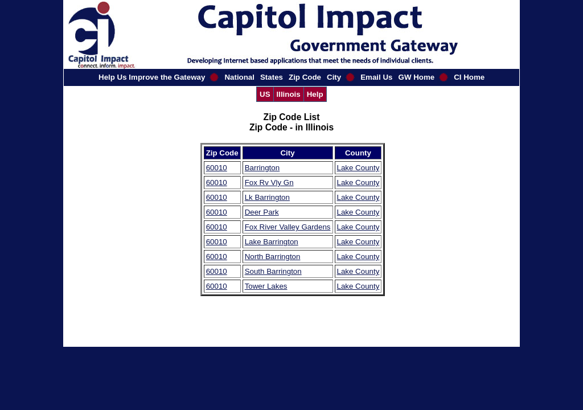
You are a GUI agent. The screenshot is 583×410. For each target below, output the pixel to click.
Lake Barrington (271, 241)
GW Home (417, 77)
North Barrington (273, 256)
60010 (216, 167)
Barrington (262, 167)
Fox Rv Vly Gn (269, 182)
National (239, 77)
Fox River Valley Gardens (288, 227)
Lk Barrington (267, 197)
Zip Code (305, 77)
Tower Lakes (266, 286)
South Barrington (273, 271)
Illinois (289, 94)
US (265, 94)
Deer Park (262, 212)
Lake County (358, 167)
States (271, 77)
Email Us (376, 77)
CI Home (469, 77)
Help (315, 94)
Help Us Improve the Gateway (151, 77)
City (334, 77)
